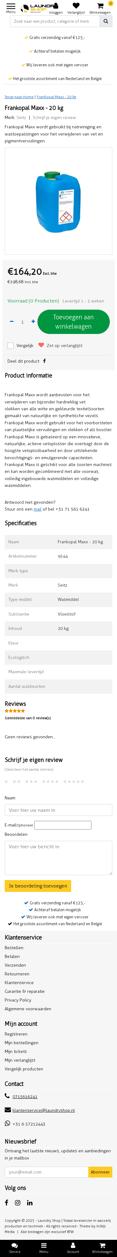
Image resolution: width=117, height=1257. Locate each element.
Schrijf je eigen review (54, 117)
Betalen (12, 956)
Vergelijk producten (24, 1069)
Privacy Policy (18, 1000)
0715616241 (21, 1096)
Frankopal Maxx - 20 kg (56, 97)
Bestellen (14, 947)
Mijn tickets (16, 1051)
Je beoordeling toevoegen (38, 886)
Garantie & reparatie (25, 991)
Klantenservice (19, 982)
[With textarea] (58, 858)
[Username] (58, 810)
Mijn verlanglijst (20, 1060)
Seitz (21, 117)
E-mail (19, 825)
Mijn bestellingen (21, 1042)
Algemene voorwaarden (28, 1009)
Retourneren (17, 974)
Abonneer (100, 1172)
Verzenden (15, 965)
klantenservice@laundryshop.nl (40, 1110)
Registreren (16, 1034)
